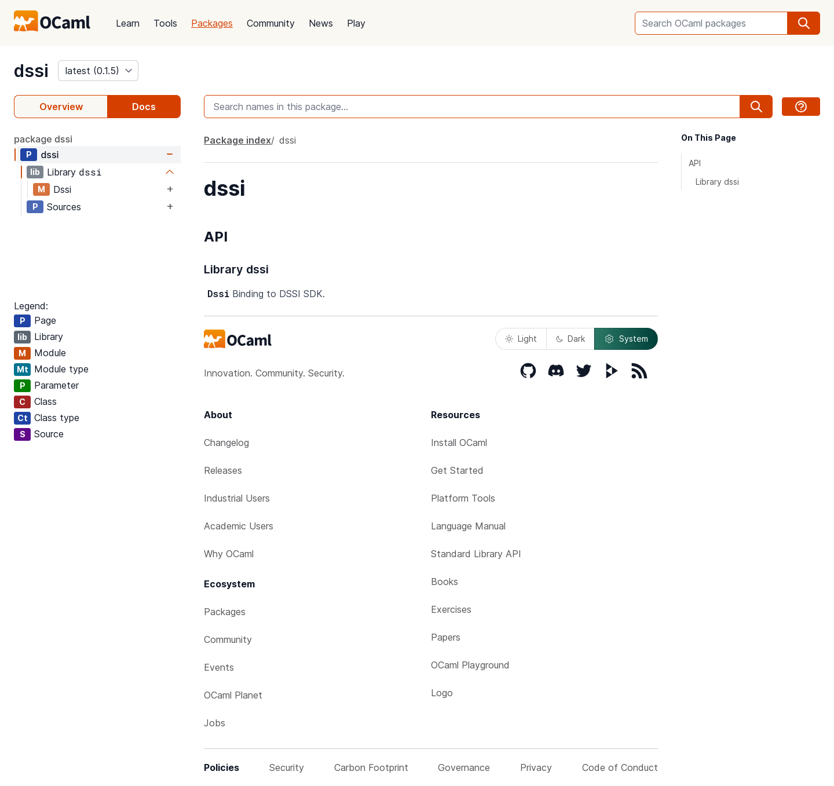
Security (286, 767)
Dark (570, 338)
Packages (212, 23)
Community (271, 23)
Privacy (536, 767)
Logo (442, 693)
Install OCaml (459, 442)
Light (521, 338)
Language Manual (468, 526)
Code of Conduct (620, 767)
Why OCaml (229, 554)
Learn (128, 23)
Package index (237, 140)
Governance (464, 767)
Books (444, 581)
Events (219, 667)
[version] (98, 70)
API (695, 163)
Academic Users (238, 526)
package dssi (43, 139)
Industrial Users (237, 498)
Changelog (226, 442)
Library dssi (717, 182)
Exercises (451, 609)
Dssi (62, 189)
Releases (223, 470)
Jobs (214, 723)
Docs (144, 106)
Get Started (457, 470)
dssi (31, 70)
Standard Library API (476, 554)
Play (356, 23)
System (626, 339)
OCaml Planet (233, 695)
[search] (804, 23)
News (321, 23)
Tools (165, 23)
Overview (61, 106)
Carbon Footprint (371, 767)
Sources (64, 207)
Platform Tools (463, 498)
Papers (445, 637)
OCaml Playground (470, 665)
